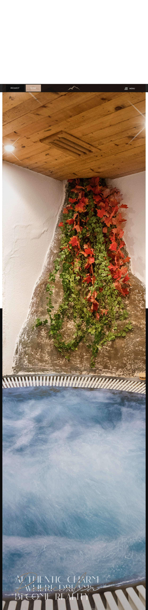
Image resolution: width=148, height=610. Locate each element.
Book (32, 11)
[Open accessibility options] (5, 598)
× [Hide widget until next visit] (7, 595)
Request (13, 11)
